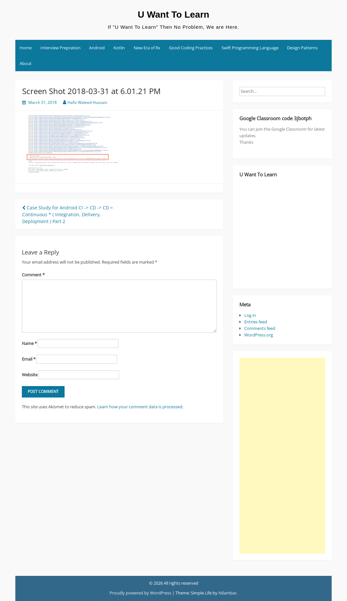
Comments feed (259, 328)
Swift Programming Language (250, 48)
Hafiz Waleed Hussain (87, 102)
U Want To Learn (173, 14)
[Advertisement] (282, 456)
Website (30, 375)
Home (26, 48)
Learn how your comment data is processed (139, 407)
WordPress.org (258, 335)
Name (29, 343)
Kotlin (119, 48)
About (26, 63)
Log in (250, 315)
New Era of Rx (147, 48)
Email (29, 359)
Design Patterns (302, 48)
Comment (33, 275)
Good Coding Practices (191, 48)
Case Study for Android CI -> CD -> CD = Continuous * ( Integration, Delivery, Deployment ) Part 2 (67, 214)
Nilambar (227, 593)
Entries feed (255, 322)
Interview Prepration (60, 48)
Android (97, 48)
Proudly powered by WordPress (140, 593)
